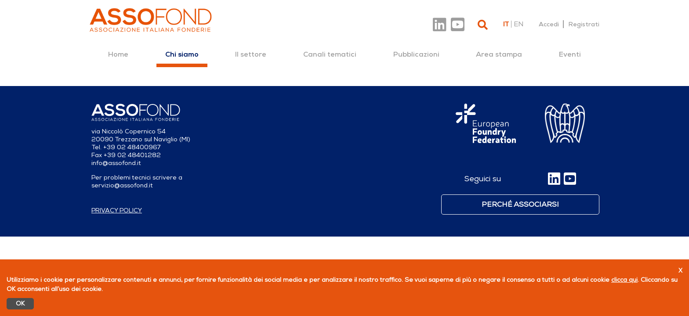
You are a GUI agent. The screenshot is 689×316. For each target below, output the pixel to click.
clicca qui (624, 280)
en (518, 24)
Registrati (583, 24)
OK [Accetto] (20, 303)
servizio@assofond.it (122, 185)
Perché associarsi (520, 204)
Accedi (549, 24)
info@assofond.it (116, 163)
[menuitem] (118, 54)
